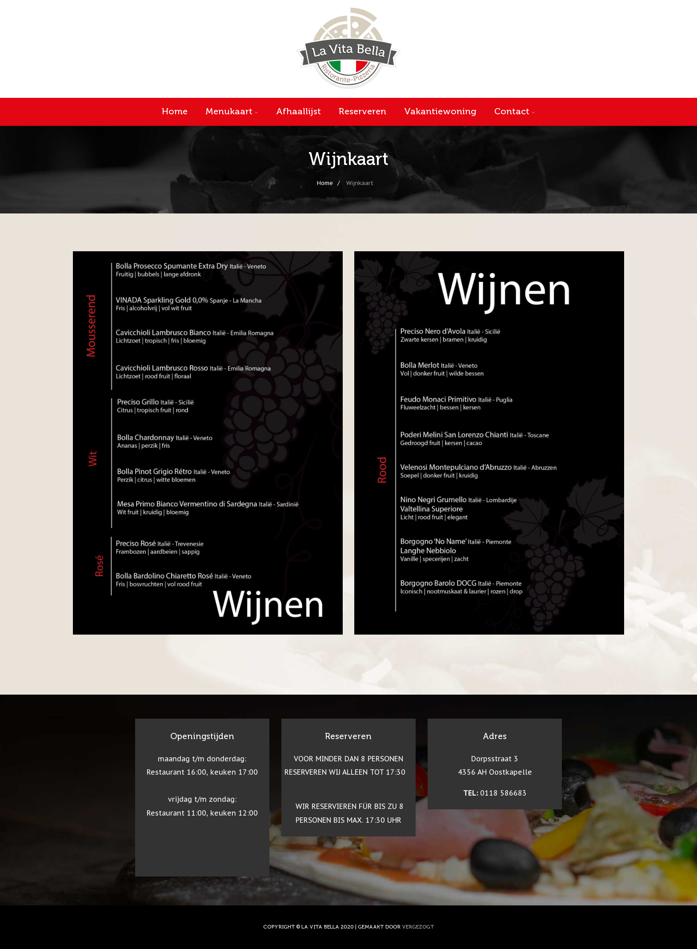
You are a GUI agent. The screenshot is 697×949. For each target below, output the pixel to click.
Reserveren (362, 111)
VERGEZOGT (418, 927)
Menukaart (231, 111)
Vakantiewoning (440, 111)
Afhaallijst (298, 111)
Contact (514, 111)
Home (175, 111)
